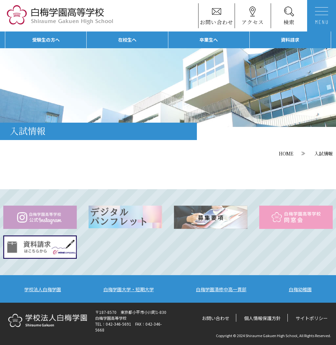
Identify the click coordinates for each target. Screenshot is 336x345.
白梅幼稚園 (300, 289)
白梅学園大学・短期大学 (128, 289)
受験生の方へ (46, 39)
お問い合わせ (215, 318)
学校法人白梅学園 (42, 289)
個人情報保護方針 (262, 318)
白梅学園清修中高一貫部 (221, 289)
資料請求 (290, 39)
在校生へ (127, 39)
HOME (286, 153)
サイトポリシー (312, 318)
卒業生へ (209, 39)
